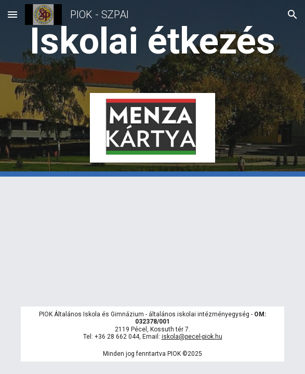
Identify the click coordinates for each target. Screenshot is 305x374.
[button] (12, 14)
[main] (152, 41)
